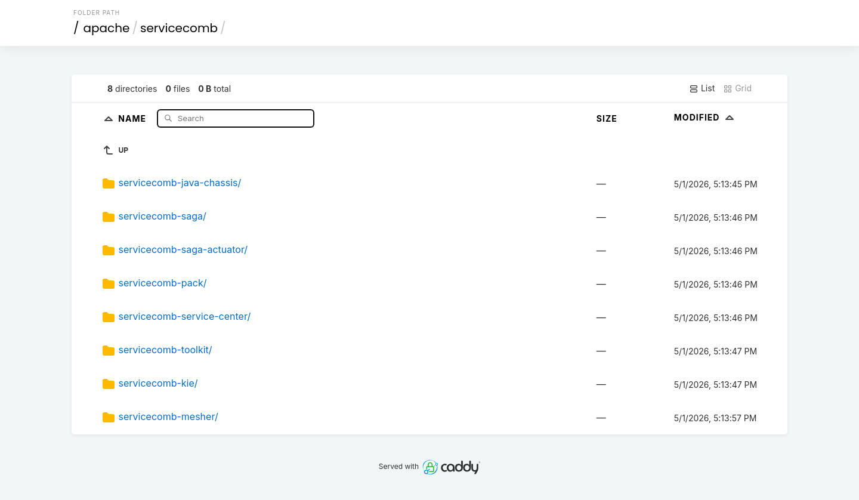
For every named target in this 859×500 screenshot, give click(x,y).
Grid (737, 88)
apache (107, 28)
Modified (705, 117)
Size (607, 118)
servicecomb (179, 28)
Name (133, 118)
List (702, 88)
